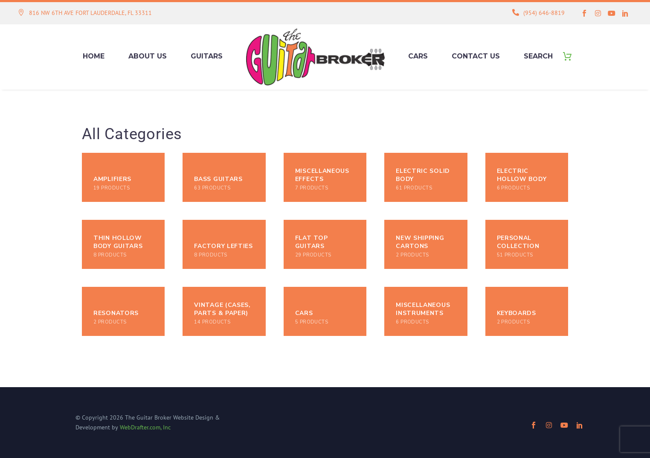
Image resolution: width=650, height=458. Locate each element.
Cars (418, 56)
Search (538, 56)
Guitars (207, 56)
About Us (147, 56)
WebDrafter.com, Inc (145, 427)
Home (93, 56)
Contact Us (476, 56)
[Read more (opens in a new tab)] (85, 13)
